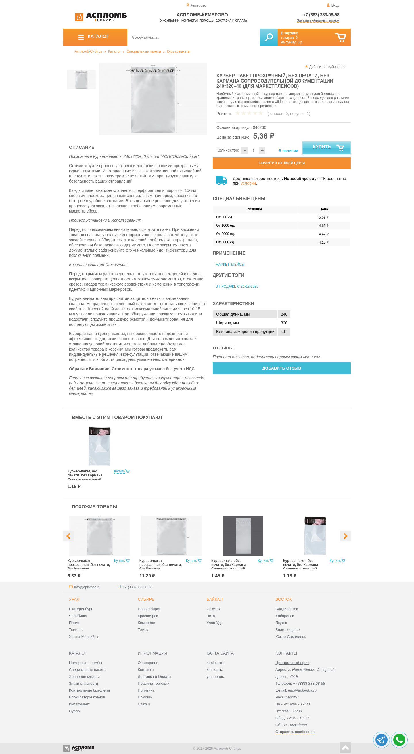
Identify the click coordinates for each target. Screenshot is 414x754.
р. (300, 42)
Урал (74, 599)
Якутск (281, 623)
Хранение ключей (84, 676)
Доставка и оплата (231, 20)
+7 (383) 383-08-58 (321, 14)
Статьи (144, 704)
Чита (211, 616)
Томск (143, 629)
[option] (153, 99)
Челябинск (78, 616)
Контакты (189, 20)
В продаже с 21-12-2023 (237, 286)
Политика (146, 690)
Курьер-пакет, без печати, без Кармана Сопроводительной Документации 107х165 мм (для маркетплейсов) (89, 479)
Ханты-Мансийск (83, 636)
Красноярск (148, 616)
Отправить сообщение (295, 732)
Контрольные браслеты (89, 690)
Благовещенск (287, 629)
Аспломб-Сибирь (88, 51)
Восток (283, 599)
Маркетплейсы (230, 265)
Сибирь (146, 599)
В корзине (289, 33)
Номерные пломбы (85, 663)
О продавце (148, 663)
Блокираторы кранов (87, 697)
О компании (169, 20)
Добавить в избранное (327, 67)
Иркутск (213, 609)
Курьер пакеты (178, 51)
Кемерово (146, 623)
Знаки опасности (83, 683)
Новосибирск (149, 609)
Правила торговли (153, 683)
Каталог (114, 51)
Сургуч (75, 711)
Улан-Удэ (215, 623)
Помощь (206, 20)
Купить (329, 148)
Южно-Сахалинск (290, 636)
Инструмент (79, 704)
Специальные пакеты (143, 51)
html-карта (216, 663)
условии (248, 183)
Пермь (74, 623)
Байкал (215, 599)
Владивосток (286, 609)
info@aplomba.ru (87, 587)
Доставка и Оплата (154, 676)
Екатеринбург (81, 609)
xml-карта (215, 669)
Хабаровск (284, 616)
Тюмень (76, 629)
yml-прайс (215, 676)
